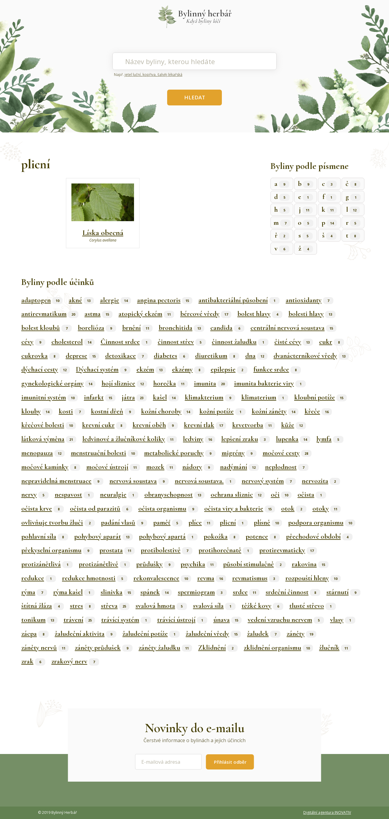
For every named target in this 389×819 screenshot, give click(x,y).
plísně (268, 522)
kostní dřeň (113, 411)
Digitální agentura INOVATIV (327, 812)
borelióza (97, 328)
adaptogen (42, 300)
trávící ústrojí (182, 619)
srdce (246, 592)
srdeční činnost (293, 592)
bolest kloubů (46, 328)
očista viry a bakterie (239, 508)
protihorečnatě (225, 550)
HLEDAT (194, 97)
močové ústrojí (113, 467)
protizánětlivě (104, 564)
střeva (115, 605)
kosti (72, 411)
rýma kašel (74, 592)
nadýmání (239, 467)
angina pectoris (164, 300)
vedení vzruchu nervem (286, 619)
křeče (318, 411)
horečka (170, 383)
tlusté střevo (312, 605)
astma (98, 314)
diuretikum (217, 355)
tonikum (39, 619)
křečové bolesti (48, 425)
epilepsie (229, 369)
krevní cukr (104, 425)
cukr (331, 342)
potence (263, 536)
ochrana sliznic (238, 494)
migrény (239, 453)
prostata (117, 550)
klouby (37, 411)
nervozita (321, 481)
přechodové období (319, 536)
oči (281, 494)
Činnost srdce (126, 342)
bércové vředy (205, 314)
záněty (301, 633)
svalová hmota (161, 605)
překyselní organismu (57, 550)
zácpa (35, 633)
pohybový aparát (103, 536)
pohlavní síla (44, 536)
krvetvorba (253, 425)
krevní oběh (155, 425)
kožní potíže (222, 411)
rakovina (310, 564)
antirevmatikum (49, 314)
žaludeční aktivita (85, 633)
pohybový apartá (168, 536)
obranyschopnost (174, 494)
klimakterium (210, 397)
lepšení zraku (245, 439)
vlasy (342, 619)
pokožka (221, 536)
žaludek (264, 633)
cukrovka (40, 355)
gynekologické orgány (58, 383)
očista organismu (168, 508)
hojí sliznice (124, 383)
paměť (167, 522)
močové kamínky (50, 467)
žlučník (335, 647)
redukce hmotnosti (94, 578)
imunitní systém (49, 397)
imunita (211, 383)
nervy (35, 494)
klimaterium (264, 397)
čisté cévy (293, 342)
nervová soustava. (205, 481)
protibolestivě (166, 550)
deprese (82, 355)
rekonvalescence (162, 578)
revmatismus (255, 578)
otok (293, 508)
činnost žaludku (240, 342)
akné (81, 300)
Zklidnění (218, 647)
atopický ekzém (146, 314)
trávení (79, 619)
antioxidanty (309, 300)
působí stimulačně (254, 564)
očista (312, 494)
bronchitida (181, 328)
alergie (115, 300)
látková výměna (48, 439)
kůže (293, 425)
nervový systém (269, 481)
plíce (201, 522)
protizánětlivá (47, 564)
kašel (166, 397)
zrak (33, 661)
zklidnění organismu (278, 647)
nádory (198, 467)
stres (82, 605)
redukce (38, 578)
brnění (137, 328)
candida (227, 328)
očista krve (42, 508)
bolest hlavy (259, 314)
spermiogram (202, 592)
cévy (33, 342)
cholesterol (73, 342)
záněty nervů (45, 647)
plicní (234, 522)
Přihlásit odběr (230, 762)
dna (256, 355)
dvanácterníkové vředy (311, 355)
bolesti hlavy (312, 314)
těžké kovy (262, 605)
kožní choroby (167, 411)
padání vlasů (124, 522)
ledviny (199, 439)
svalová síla (214, 605)
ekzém (151, 369)
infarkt (99, 397)
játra (134, 397)
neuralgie (119, 494)
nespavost (74, 494)
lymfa (329, 439)
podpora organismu (321, 522)
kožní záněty (275, 411)
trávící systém (126, 619)
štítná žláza (42, 605)
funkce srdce (277, 369)
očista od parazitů (101, 508)
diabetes (171, 355)
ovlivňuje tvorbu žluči (58, 522)
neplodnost (286, 467)
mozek (161, 467)
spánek (156, 592)
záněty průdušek (104, 647)
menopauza (43, 453)
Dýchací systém (103, 369)
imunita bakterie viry (270, 383)
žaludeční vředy (213, 633)
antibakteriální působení (239, 300)
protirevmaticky (288, 550)
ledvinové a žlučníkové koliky (129, 439)
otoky (326, 508)
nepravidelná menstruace (62, 481)
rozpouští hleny (313, 578)
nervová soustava (139, 481)
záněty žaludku (165, 647)
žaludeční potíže (151, 633)
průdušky (155, 564)
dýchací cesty (45, 369)
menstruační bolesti (104, 453)
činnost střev (182, 342)
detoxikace (126, 355)
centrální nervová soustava (293, 328)
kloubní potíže (320, 397)
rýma (34, 592)
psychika (199, 564)
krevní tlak (205, 425)
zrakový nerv (75, 661)
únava (227, 619)
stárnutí (343, 592)
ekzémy (188, 369)
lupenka (293, 439)
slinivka (117, 592)
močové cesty (287, 453)
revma (211, 578)
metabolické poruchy (179, 453)
